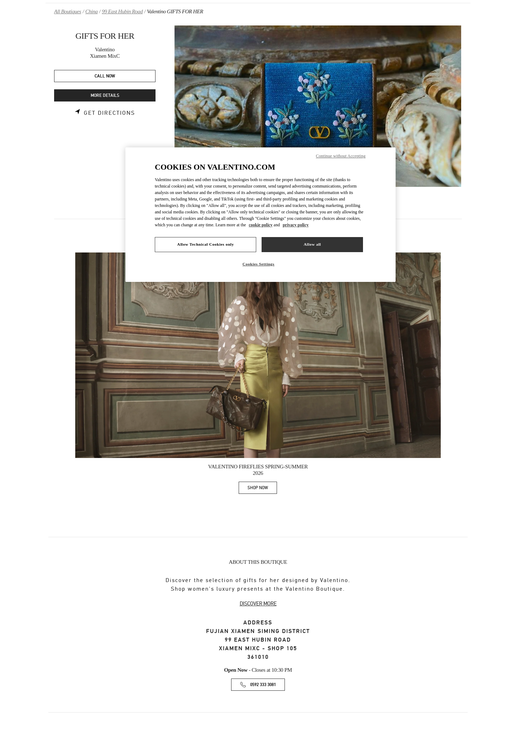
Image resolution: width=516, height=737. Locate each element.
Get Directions (109, 113)
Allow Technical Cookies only (205, 244)
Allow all (312, 244)
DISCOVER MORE (258, 603)
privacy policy (296, 224)
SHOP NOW (262, 489)
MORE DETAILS (105, 95)
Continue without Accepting (341, 156)
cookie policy (260, 224)
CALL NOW (105, 76)
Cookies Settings (258, 264)
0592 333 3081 (263, 685)
